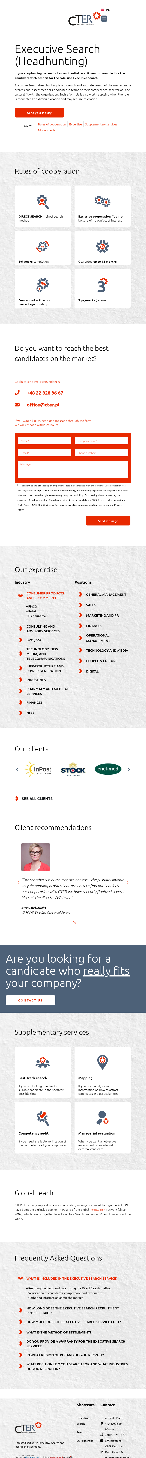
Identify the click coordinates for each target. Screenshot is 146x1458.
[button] (128, 19)
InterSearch (97, 1209)
